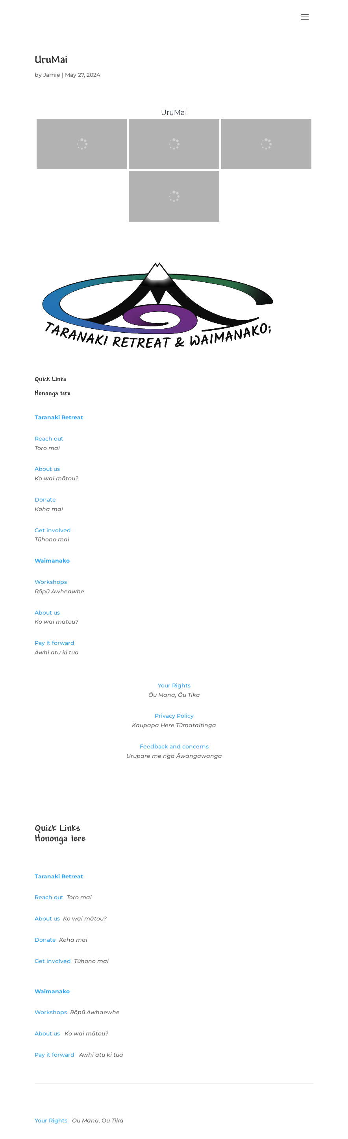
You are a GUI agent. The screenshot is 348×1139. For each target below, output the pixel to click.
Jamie (51, 74)
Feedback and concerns (174, 746)
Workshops (51, 581)
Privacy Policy (174, 715)
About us (47, 468)
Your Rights (174, 685)
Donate (45, 499)
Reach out (49, 438)
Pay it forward (54, 642)
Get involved (53, 530)
